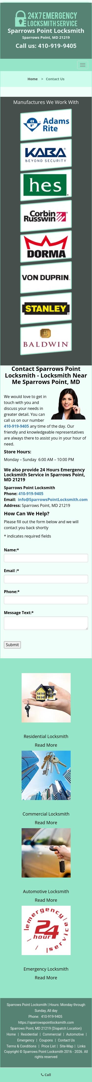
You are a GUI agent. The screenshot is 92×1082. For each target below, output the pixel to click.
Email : (11, 570)
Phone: (12, 591)
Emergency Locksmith (46, 969)
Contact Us (66, 1040)
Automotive (75, 1034)
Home (32, 79)
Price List (48, 1046)
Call (46, 1074)
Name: (11, 550)
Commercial (52, 1034)
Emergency (25, 1040)
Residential (29, 1034)
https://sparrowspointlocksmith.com (46, 1022)
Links (82, 1046)
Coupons (46, 1040)
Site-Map (66, 1046)
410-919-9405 (57, 45)
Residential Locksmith (46, 736)
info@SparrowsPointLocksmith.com (53, 499)
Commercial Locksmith (46, 814)
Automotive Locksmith (46, 891)
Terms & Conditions (21, 1046)
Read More (46, 745)
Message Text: (19, 612)
